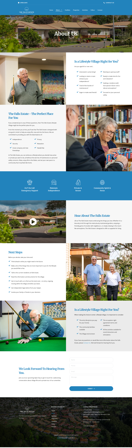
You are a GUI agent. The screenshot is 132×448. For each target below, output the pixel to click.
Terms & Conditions (88, 426)
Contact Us (87, 343)
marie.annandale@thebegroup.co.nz (93, 413)
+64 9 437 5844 (87, 410)
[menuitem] (51, 10)
